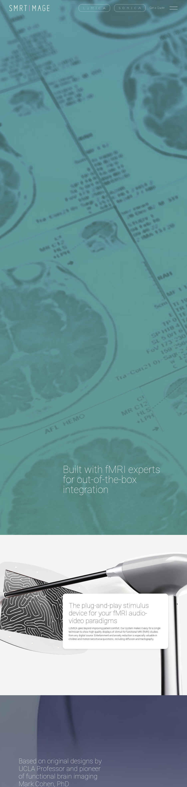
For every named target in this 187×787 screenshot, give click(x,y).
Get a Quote (157, 8)
